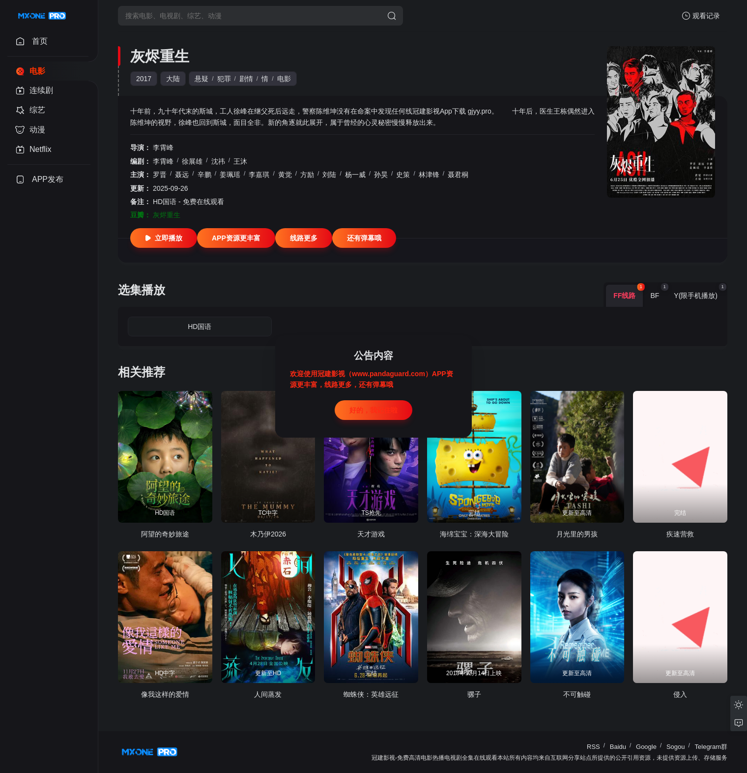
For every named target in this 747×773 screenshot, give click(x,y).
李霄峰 (163, 147)
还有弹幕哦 (364, 238)
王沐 (240, 161)
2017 (143, 79)
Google (646, 746)
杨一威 (355, 174)
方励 (307, 174)
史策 (403, 174)
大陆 (173, 79)
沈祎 (218, 161)
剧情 (246, 79)
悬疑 (201, 79)
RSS (593, 746)
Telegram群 (711, 746)
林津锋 (429, 174)
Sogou (675, 746)
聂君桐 (458, 174)
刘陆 (329, 174)
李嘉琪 (259, 174)
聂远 (182, 174)
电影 (284, 79)
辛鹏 (204, 174)
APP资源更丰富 (236, 238)
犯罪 (224, 79)
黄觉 (285, 174)
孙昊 (381, 174)
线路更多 (303, 238)
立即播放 (163, 238)
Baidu (618, 746)
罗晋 (160, 174)
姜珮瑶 (230, 174)
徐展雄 (192, 161)
